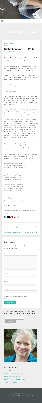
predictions (7, 228)
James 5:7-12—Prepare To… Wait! (12, 376)
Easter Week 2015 (15, 224)
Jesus (34, 226)
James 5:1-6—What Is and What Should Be (14, 379)
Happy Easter (14, 226)
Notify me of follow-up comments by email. (17, 296)
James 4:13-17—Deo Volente (11, 382)
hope (24, 226)
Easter (33, 224)
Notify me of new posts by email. (14, 299)
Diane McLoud (10, 51)
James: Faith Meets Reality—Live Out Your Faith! (16, 371)
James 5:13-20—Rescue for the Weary (13, 373)
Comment (7, 254)
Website (6, 289)
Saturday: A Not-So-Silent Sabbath (13, 232)
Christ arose (28, 224)
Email (6, 281)
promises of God (14, 228)
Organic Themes (20, 395)
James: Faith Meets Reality (31, 232)
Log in (32, 395)
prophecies (22, 228)
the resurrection (30, 228)
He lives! (20, 226)
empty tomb (7, 226)
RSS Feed (27, 395)
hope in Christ (29, 226)
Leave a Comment (10, 43)
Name (6, 273)
